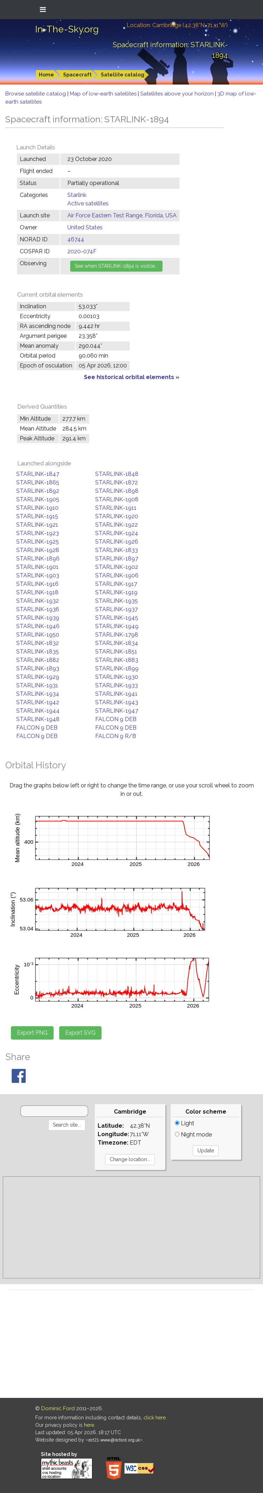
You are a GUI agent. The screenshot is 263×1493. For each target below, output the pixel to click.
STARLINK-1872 (116, 482)
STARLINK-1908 (117, 499)
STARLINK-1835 (37, 651)
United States (85, 227)
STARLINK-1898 (117, 491)
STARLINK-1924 (116, 533)
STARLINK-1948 (38, 719)
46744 (75, 239)
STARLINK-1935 (116, 600)
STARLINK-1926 (116, 541)
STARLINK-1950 (37, 634)
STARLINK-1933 (116, 685)
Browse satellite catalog (36, 94)
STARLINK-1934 (37, 693)
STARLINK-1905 (37, 499)
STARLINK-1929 (37, 677)
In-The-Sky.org (67, 29)
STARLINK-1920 (116, 516)
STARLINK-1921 (37, 524)
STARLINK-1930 (116, 677)
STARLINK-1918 (37, 592)
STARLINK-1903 (37, 575)
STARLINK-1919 (116, 592)
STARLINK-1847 (37, 474)
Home (46, 75)
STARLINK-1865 (37, 482)
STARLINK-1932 (37, 600)
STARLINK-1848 (117, 474)
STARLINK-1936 (37, 609)
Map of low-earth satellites (104, 94)
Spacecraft (77, 75)
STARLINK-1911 (115, 507)
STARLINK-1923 (37, 533)
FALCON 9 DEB (115, 719)
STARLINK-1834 (116, 643)
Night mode (193, 1134)
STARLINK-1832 (37, 643)
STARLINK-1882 (37, 660)
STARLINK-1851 (116, 651)
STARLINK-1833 (116, 550)
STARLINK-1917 (116, 584)
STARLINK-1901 (37, 567)
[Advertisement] (131, 1227)
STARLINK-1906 (117, 575)
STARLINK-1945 (116, 617)
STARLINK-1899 (117, 668)
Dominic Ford (58, 1408)
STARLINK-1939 (37, 617)
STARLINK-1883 (116, 660)
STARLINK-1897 (116, 558)
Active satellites (88, 203)
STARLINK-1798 (116, 634)
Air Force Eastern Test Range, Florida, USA (122, 215)
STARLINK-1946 (38, 626)
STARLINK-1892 (37, 491)
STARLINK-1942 (37, 702)
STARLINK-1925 (37, 541)
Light (184, 1123)
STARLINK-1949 (117, 626)
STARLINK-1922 (116, 524)
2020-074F (82, 251)
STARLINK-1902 (116, 567)
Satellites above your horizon (177, 94)
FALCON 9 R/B (115, 736)
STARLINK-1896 (38, 558)
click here (154, 1417)
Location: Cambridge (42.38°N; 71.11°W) (177, 25)
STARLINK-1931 (37, 685)
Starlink (76, 195)
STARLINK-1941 (116, 693)
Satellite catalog (122, 75)
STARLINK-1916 (37, 584)
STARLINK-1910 (37, 507)
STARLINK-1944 (38, 710)
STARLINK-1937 (116, 609)
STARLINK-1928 (37, 550)
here (89, 1425)
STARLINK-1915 (37, 516)
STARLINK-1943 (116, 702)
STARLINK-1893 (37, 668)
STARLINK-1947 (116, 710)
